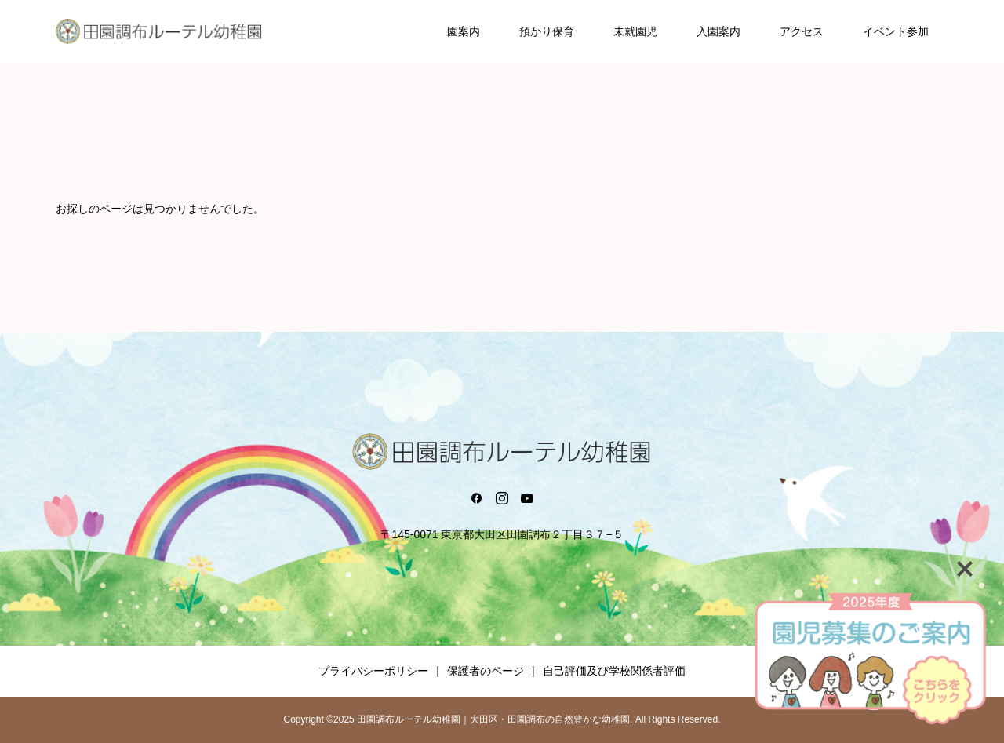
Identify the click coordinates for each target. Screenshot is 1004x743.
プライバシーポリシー (373, 671)
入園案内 (718, 31)
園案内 (463, 31)
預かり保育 (546, 31)
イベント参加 (896, 31)
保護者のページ (485, 671)
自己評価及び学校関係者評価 (614, 671)
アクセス (802, 31)
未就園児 (635, 31)
